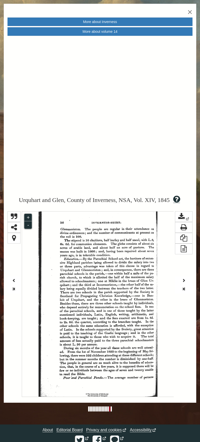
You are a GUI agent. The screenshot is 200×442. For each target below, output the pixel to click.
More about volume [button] (100, 32)
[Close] (189, 12)
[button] (183, 216)
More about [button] (100, 22)
